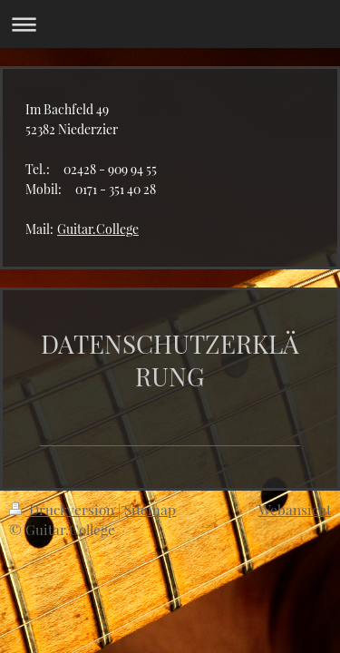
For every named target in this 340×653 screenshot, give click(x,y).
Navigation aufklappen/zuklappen (170, 24)
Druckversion (63, 509)
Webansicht (294, 509)
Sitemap (150, 509)
